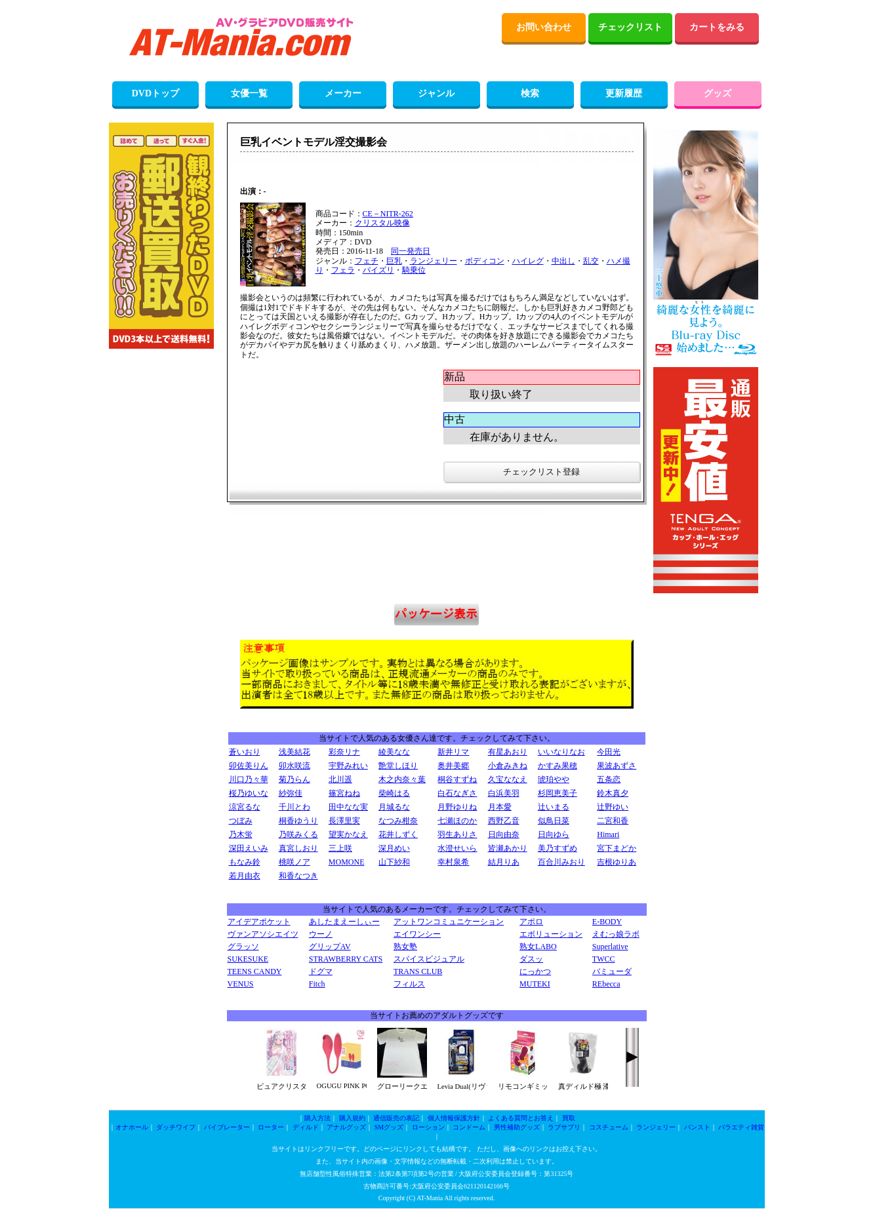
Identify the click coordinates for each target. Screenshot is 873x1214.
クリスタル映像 (382, 222)
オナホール (131, 1127)
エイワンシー (417, 934)
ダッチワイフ (175, 1127)
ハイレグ (528, 260)
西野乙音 (503, 820)
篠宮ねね (344, 793)
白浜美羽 (503, 793)
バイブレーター (227, 1127)
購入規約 (352, 1118)
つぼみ (241, 820)
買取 (568, 1118)
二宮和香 (612, 820)
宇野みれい (348, 765)
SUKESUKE (248, 959)
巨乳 (394, 260)
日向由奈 (503, 834)
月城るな (394, 807)
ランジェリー (433, 260)
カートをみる (716, 27)
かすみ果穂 (557, 765)
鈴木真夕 (612, 793)
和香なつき (298, 875)
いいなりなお (561, 751)
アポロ (531, 921)
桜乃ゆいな (248, 793)
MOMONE (347, 862)
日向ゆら (553, 834)
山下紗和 (394, 862)
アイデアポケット (259, 921)
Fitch (317, 984)
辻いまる (553, 807)
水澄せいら (457, 848)
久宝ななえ (507, 779)
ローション (428, 1127)
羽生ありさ (457, 834)
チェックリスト (630, 27)
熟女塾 (405, 946)
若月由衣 (244, 875)
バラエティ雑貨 (741, 1127)
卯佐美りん (248, 765)
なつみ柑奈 (398, 820)
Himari (608, 834)
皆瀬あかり (507, 848)
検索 (530, 93)
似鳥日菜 (553, 820)
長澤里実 (344, 820)
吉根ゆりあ (616, 862)
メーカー (343, 93)
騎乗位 (414, 270)
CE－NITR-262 (388, 213)
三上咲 (340, 848)
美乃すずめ (557, 848)
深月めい (394, 848)
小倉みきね (507, 765)
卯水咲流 (294, 765)
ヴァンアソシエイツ (263, 934)
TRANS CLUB (418, 971)
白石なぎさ (457, 793)
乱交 (591, 260)
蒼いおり (244, 751)
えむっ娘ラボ (616, 934)
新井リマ (453, 751)
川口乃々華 (248, 779)
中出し (563, 260)
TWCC (603, 959)
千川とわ (294, 807)
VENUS (241, 984)
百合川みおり (561, 862)
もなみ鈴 (244, 862)
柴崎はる (394, 793)
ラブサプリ (564, 1127)
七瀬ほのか (457, 820)
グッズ (717, 93)
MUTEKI (534, 984)
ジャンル (436, 93)
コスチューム (608, 1127)
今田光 (608, 751)
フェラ (343, 270)
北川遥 (340, 779)
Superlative (610, 946)
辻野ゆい (612, 807)
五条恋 (608, 779)
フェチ (366, 260)
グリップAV (330, 946)
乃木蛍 (241, 834)
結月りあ (503, 862)
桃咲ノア (294, 862)
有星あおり (507, 751)
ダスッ (531, 959)
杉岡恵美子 (557, 793)
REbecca (606, 984)
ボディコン (484, 260)
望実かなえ (348, 834)
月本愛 (500, 807)
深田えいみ (248, 848)
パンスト (697, 1127)
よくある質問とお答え (521, 1118)
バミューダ (612, 971)
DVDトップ (155, 93)
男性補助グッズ (517, 1127)
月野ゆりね (457, 807)
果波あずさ (616, 765)
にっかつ (535, 971)
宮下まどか (616, 848)
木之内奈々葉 (402, 779)
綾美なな (394, 751)
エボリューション (550, 934)
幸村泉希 (453, 862)
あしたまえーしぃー (344, 921)
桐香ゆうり (298, 820)
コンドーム (469, 1127)
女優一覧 (249, 93)
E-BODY (607, 921)
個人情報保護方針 (454, 1118)
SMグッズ (389, 1127)
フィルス (409, 984)
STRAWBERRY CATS (345, 959)
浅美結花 (294, 751)
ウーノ (321, 934)
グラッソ (243, 946)
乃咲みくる (298, 834)
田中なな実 (348, 807)
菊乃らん (294, 779)
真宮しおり (298, 848)
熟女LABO (538, 946)
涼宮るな (244, 807)
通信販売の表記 (396, 1118)
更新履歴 (623, 93)
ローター (271, 1127)
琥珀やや (553, 779)
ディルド (306, 1127)
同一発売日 (410, 251)
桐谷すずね (457, 779)
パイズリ (378, 270)
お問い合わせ (543, 27)
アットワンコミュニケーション (449, 921)
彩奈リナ (344, 751)
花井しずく (398, 834)
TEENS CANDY (255, 971)
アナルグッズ (346, 1127)
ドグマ (321, 971)
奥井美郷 (453, 765)
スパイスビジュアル (429, 959)
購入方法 (317, 1118)
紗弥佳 (290, 793)
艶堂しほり (398, 765)
